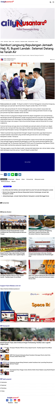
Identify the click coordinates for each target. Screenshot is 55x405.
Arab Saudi (6, 41)
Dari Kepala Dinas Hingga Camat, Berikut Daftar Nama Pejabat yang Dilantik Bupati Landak (32, 370)
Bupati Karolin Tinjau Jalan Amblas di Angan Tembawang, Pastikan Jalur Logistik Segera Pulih (12, 254)
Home (2, 41)
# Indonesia (3, 382)
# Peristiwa (3, 388)
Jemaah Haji (17, 41)
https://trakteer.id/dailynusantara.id (9, 289)
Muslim (36, 41)
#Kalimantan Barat (5, 181)
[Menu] (54, 2)
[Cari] (50, 2)
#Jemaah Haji (29, 179)
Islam (13, 41)
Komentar (52, 59)
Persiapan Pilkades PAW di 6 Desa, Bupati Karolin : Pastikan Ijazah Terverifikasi (12, 276)
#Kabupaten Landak (39, 179)
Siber (16, 402)
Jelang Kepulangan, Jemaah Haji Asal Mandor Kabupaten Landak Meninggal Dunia (26, 196)
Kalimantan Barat (31, 41)
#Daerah (18, 179)
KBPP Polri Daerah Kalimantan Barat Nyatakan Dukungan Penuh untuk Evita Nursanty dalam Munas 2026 (41, 277)
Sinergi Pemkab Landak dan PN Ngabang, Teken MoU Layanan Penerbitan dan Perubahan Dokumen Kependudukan (40, 232)
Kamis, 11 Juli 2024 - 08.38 (8, 60)
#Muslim (14, 181)
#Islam (23, 179)
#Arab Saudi (11, 179)
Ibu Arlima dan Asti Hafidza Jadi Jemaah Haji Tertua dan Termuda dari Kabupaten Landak (28, 190)
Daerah (10, 41)
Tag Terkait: (4, 179)
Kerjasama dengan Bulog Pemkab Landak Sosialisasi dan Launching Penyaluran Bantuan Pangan (13, 232)
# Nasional (3, 385)
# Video (2, 391)
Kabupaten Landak (23, 41)
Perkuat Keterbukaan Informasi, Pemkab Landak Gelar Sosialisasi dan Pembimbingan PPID (41, 254)
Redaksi (10, 402)
